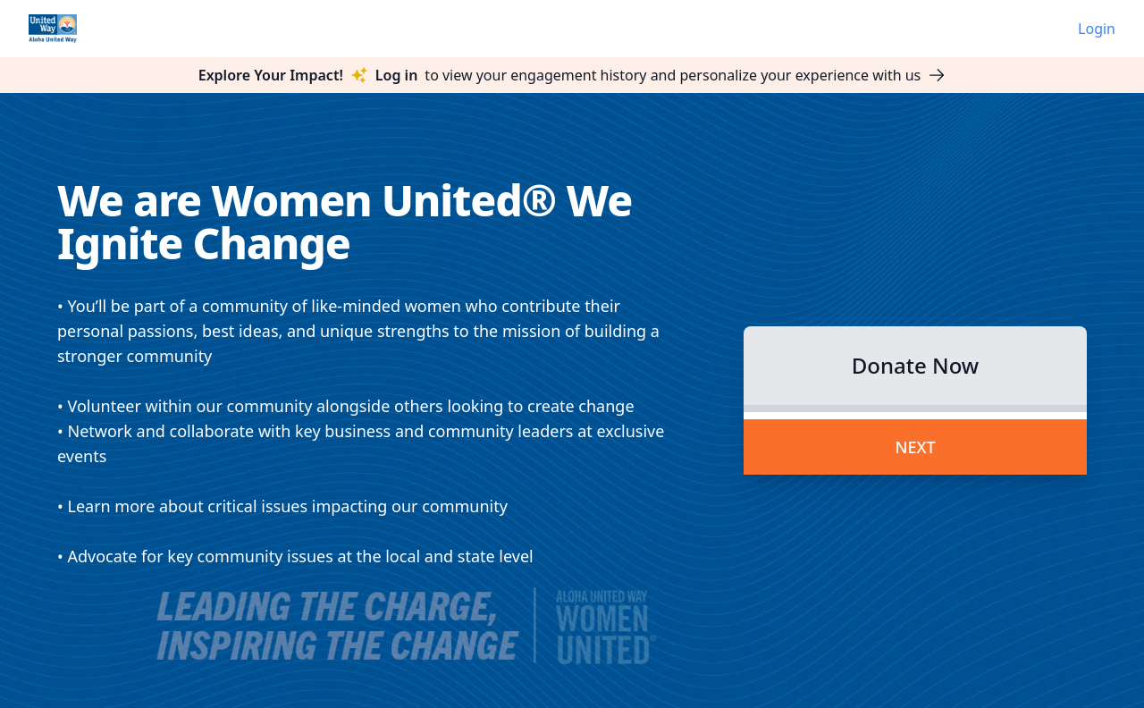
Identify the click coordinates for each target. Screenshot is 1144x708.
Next (915, 447)
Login (1096, 28)
